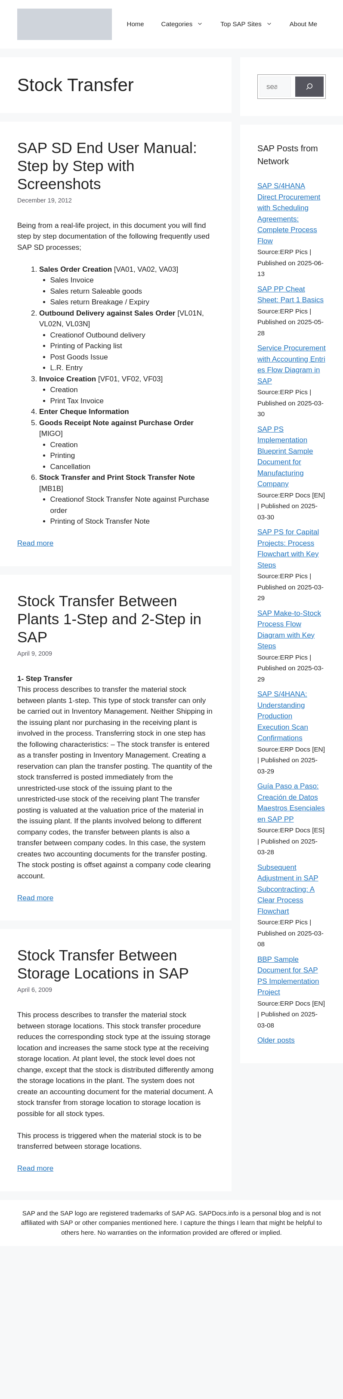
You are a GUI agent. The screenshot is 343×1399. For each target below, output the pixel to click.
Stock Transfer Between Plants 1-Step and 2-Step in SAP (109, 618)
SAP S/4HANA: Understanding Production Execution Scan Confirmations (282, 716)
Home (135, 24)
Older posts (276, 1040)
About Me (303, 24)
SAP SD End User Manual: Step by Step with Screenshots (107, 165)
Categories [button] (186, 24)
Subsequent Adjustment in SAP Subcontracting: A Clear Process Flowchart (287, 889)
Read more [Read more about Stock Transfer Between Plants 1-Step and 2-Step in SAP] (35, 898)
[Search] (309, 87)
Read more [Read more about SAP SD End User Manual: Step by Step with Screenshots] (35, 543)
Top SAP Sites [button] (250, 24)
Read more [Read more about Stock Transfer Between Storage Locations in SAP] (35, 1168)
